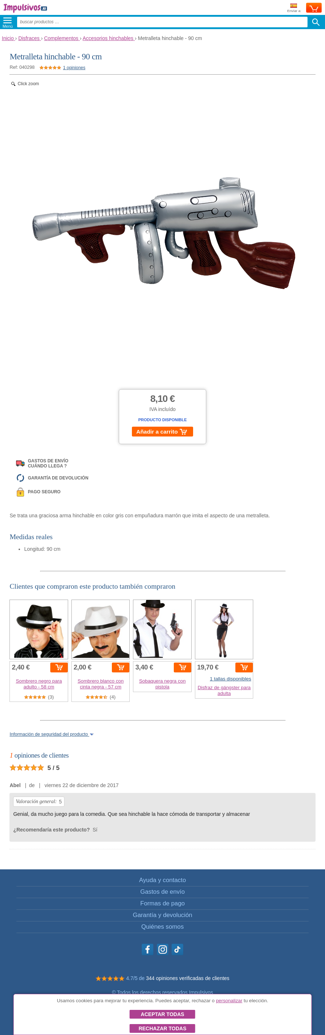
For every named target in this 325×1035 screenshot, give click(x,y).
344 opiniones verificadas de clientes (188, 978)
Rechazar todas (162, 1028)
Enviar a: (294, 8)
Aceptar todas (162, 1014)
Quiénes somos (162, 926)
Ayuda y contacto (162, 880)
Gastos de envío (162, 891)
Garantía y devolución (162, 915)
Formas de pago (162, 903)
